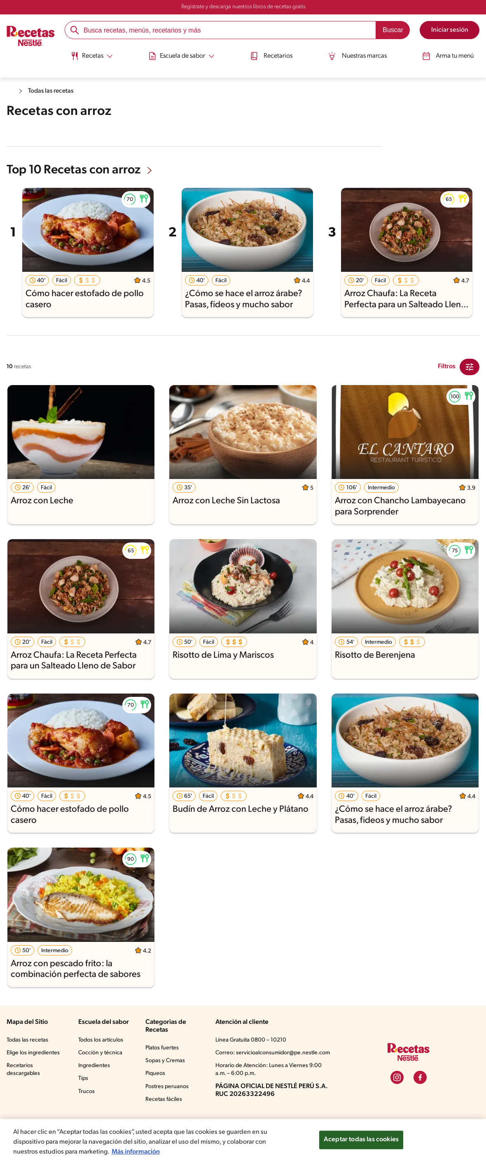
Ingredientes (94, 1066)
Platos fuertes (162, 1048)
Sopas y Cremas (165, 1061)
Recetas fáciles (163, 1099)
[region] (243, 1140)
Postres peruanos (167, 1087)
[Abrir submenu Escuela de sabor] (180, 55)
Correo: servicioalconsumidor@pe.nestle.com (272, 1053)
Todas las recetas (52, 91)
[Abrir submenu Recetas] (87, 55)
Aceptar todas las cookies (361, 1139)
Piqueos (155, 1073)
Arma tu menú (452, 55)
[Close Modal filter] (469, 367)
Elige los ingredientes (33, 1053)
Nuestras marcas (360, 55)
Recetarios (272, 55)
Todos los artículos (100, 1040)
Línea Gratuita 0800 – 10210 (250, 1040)
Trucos (86, 1092)
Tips (83, 1078)
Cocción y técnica (100, 1053)
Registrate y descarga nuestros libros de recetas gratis (243, 7)
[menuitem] (87, 57)
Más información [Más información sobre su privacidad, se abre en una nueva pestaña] (136, 1152)
